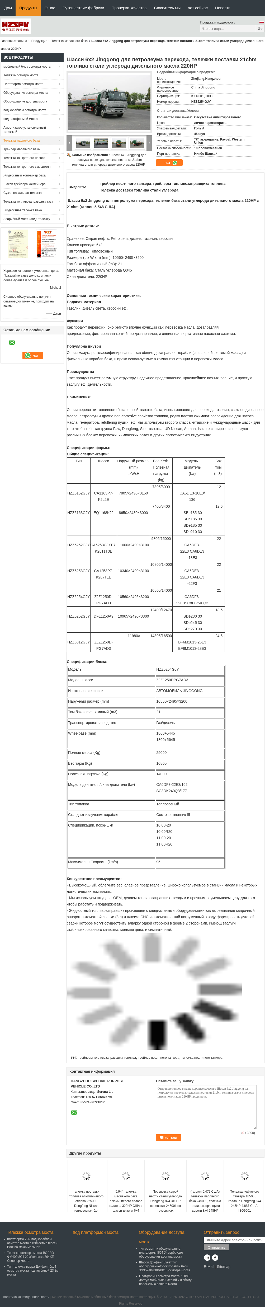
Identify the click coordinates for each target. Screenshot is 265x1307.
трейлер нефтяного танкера (158, 1057)
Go (260, 29)
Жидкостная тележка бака (22, 210)
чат (171, 162)
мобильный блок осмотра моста (26, 66)
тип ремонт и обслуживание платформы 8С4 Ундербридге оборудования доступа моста (161, 1252)
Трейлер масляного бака (21, 149)
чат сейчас (198, 8)
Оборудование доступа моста (25, 101)
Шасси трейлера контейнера (24, 184)
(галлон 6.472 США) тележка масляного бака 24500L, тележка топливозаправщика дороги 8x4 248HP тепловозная (205, 1203)
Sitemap (223, 1266)
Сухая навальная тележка (22, 193)
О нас (50, 8)
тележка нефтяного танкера (201, 1057)
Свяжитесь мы (167, 8)
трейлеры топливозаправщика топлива (107, 1057)
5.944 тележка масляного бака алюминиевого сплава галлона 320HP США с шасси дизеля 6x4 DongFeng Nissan (125, 1203)
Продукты (28, 8)
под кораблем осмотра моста (24, 110)
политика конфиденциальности (26, 1297)
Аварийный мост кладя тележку (26, 219)
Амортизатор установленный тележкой (24, 130)
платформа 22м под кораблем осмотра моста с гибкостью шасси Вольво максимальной (32, 1243)
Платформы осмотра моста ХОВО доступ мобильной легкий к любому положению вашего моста (165, 1280)
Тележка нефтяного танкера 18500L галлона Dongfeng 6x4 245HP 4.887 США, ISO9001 (245, 1201)
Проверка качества (129, 8)
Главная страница (14, 41)
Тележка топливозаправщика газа (28, 201)
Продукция (39, 41)
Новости (222, 8)
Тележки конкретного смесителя (26, 167)
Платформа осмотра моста (23, 84)
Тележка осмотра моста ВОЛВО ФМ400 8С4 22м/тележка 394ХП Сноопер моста (30, 1257)
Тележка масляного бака (69, 41)
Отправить (216, 1247)
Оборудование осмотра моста (25, 93)
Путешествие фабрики (83, 8)
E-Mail (209, 1266)
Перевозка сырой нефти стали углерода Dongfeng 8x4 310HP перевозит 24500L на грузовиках (165, 1201)
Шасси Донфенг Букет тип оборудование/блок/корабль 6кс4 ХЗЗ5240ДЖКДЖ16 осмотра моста (164, 1266)
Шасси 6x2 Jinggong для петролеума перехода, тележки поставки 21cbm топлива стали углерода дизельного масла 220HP (109, 159)
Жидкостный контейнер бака (24, 175)
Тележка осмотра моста (21, 75)
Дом (8, 8)
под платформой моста (20, 119)
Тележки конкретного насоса (24, 158)
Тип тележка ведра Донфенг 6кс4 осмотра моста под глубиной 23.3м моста (33, 1270)
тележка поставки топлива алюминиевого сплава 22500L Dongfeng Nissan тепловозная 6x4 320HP (86, 1203)
